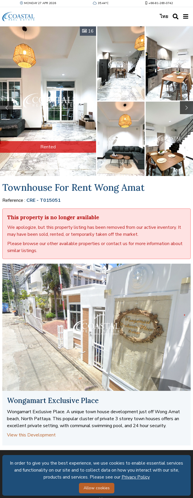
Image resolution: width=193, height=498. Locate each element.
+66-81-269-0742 (158, 3)
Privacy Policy (136, 477)
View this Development (31, 435)
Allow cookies (97, 488)
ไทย (164, 16)
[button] (186, 107)
